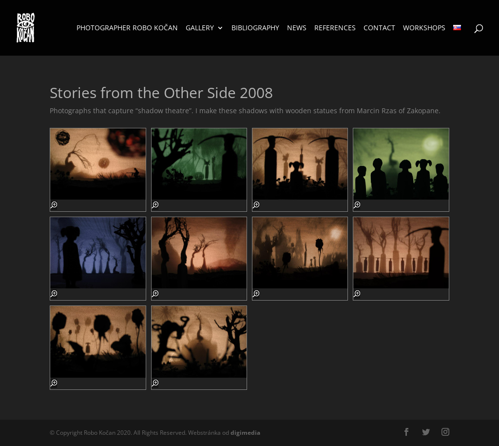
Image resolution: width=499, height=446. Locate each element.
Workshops (424, 28)
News (297, 28)
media (245, 432)
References (335, 28)
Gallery (200, 28)
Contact (379, 28)
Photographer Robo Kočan (127, 28)
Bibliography (255, 28)
